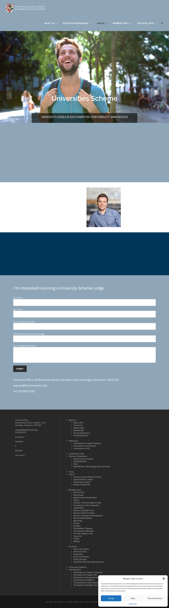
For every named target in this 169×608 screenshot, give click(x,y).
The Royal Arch (145, 23)
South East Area (80, 559)
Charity (76, 500)
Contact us (19, 437)
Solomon (77, 526)
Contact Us (78, 425)
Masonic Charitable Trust (83, 510)
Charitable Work (79, 461)
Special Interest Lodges (83, 479)
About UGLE (78, 422)
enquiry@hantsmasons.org (30, 385)
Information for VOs (81, 448)
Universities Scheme (81, 482)
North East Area (79, 551)
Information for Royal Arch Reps (86, 577)
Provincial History (80, 435)
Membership (78, 430)
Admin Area (73, 441)
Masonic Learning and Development (88, 515)
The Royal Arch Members (83, 531)
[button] (163, 578)
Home (71, 472)
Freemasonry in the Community (86, 505)
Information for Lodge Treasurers (87, 443)
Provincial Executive (81, 433)
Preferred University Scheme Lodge (84, 337)
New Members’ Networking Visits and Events (92, 466)
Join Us (101, 23)
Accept (111, 598)
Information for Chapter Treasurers (88, 572)
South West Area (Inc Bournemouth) (88, 562)
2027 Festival (78, 492)
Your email (84, 313)
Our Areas (73, 546)
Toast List (77, 536)
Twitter (76, 538)
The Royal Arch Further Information (88, 582)
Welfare (76, 541)
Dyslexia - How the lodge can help (87, 502)
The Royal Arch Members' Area (85, 585)
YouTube (18, 450)
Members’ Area (121, 23)
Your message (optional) (84, 354)
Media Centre (78, 428)
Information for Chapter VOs (85, 575)
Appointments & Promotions (85, 497)
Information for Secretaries (84, 446)
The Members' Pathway (83, 528)
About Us (49, 23)
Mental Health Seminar (82, 518)
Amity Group (78, 495)
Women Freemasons (81, 484)
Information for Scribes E (83, 580)
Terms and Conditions (78, 567)
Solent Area (78, 554)
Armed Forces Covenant (83, 459)
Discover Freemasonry (75, 23)
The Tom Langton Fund (83, 533)
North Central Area (81, 549)
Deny (133, 598)
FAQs (75, 464)
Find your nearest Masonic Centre (87, 477)
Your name (84, 301)
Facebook (19, 441)
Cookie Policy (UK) (76, 453)
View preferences (154, 598)
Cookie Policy (133, 604)
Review (76, 523)
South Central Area (81, 556)
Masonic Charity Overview (84, 513)
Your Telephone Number (84, 325)
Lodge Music (78, 508)
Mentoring (77, 520)
